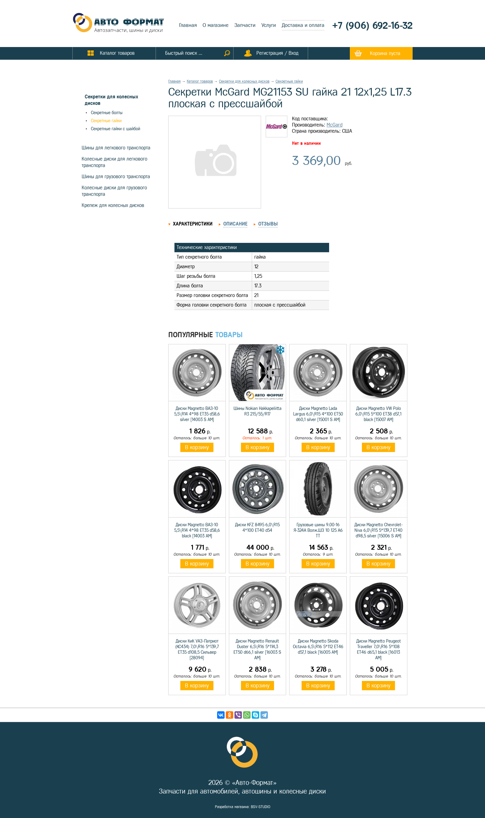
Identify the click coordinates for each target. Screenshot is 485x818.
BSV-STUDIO (260, 807)
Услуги (268, 25)
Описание (235, 223)
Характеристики (192, 223)
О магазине (216, 25)
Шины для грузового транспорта (116, 176)
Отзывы (268, 223)
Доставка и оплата (303, 25)
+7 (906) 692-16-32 (372, 25)
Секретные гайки (106, 120)
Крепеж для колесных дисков (113, 205)
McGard (334, 124)
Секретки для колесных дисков (244, 81)
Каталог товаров (200, 81)
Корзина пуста (385, 53)
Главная (188, 25)
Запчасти (244, 25)
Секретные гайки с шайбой (115, 129)
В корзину (197, 447)
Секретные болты (106, 112)
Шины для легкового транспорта (116, 147)
